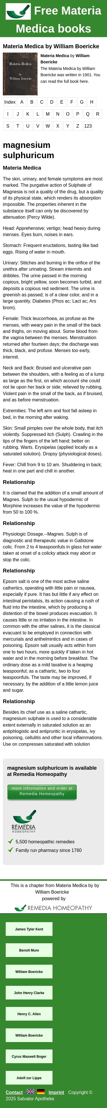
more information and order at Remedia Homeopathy (42, 791)
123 (88, 126)
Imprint (56, 1092)
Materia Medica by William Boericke (51, 46)
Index (9, 102)
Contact (14, 1092)
